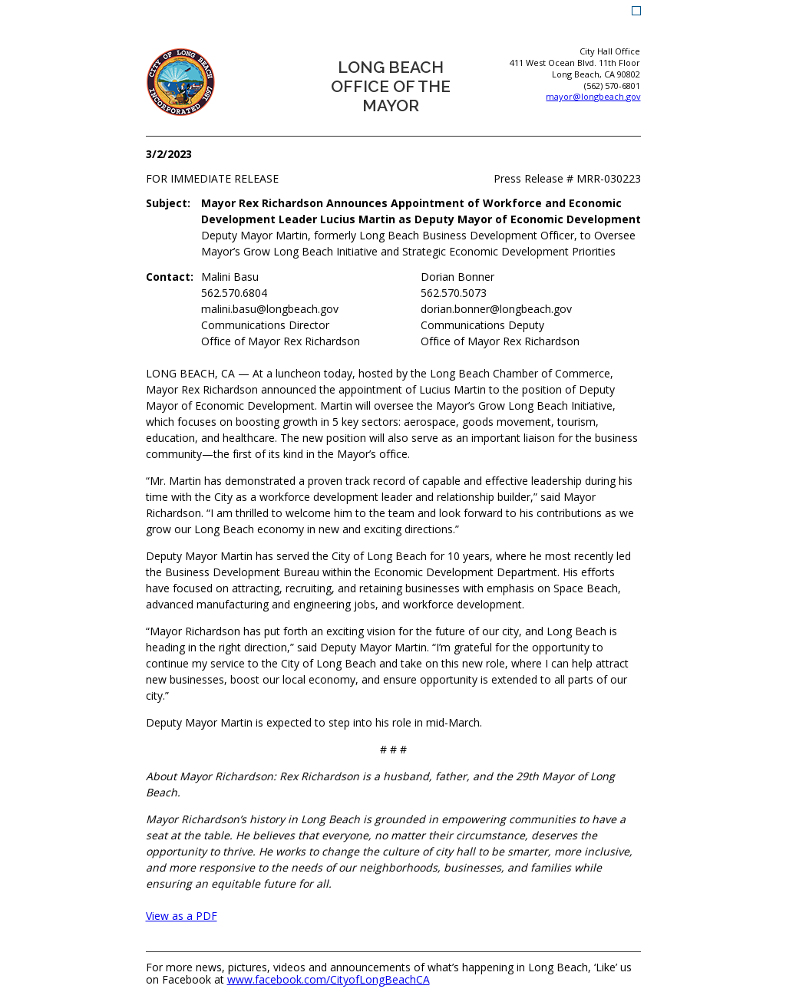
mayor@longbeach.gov (593, 96)
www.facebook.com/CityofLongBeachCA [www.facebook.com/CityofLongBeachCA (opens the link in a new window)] (328, 980)
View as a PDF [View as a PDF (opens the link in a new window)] (181, 915)
